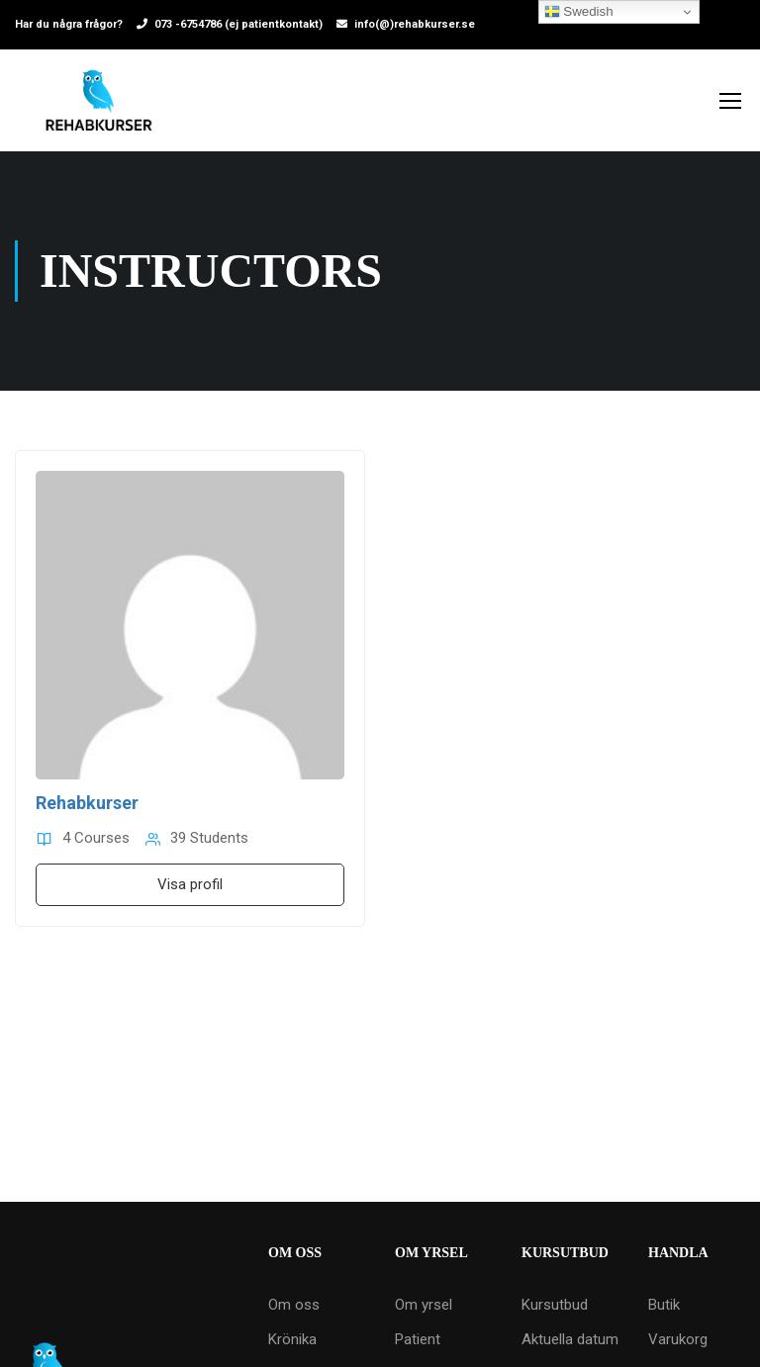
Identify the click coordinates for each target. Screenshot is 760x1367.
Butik (664, 1305)
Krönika (292, 1339)
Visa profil (190, 884)
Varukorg (678, 1339)
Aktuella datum (570, 1339)
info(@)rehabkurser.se (414, 24)
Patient (417, 1339)
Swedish (579, 12)
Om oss (294, 1305)
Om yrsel (423, 1305)
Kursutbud (555, 1305)
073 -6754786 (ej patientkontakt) (238, 24)
